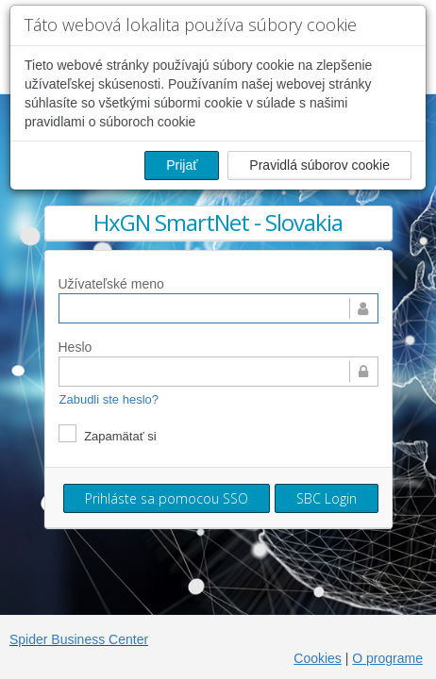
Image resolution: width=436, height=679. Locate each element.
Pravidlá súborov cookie (319, 165)
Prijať (181, 165)
